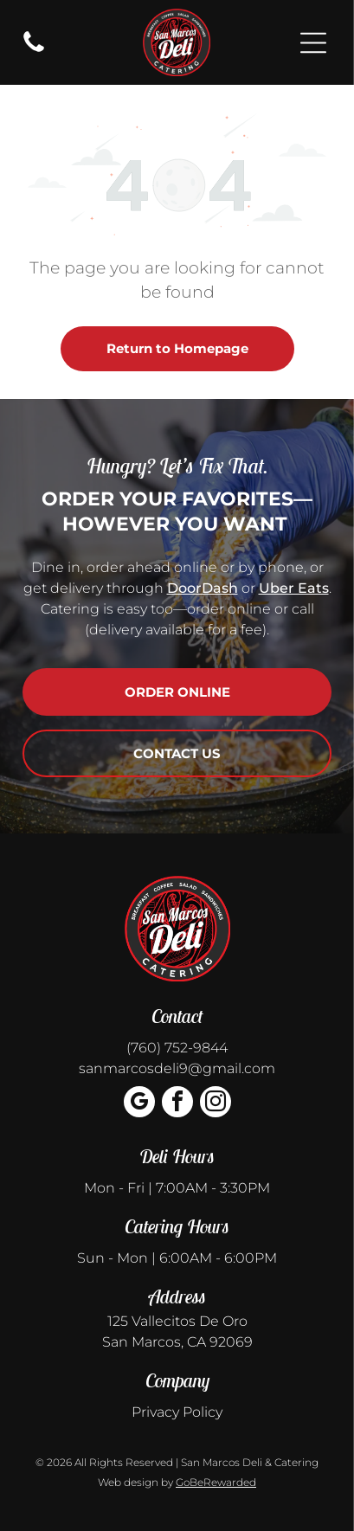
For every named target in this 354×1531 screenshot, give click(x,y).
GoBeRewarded (216, 1482)
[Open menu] (313, 43)
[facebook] (177, 1104)
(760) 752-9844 (177, 1047)
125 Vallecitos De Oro (177, 1321)
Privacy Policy (177, 1412)
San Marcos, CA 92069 (177, 1342)
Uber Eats (294, 588)
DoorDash (202, 588)
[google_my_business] (139, 1104)
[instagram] (215, 1104)
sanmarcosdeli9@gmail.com (177, 1068)
